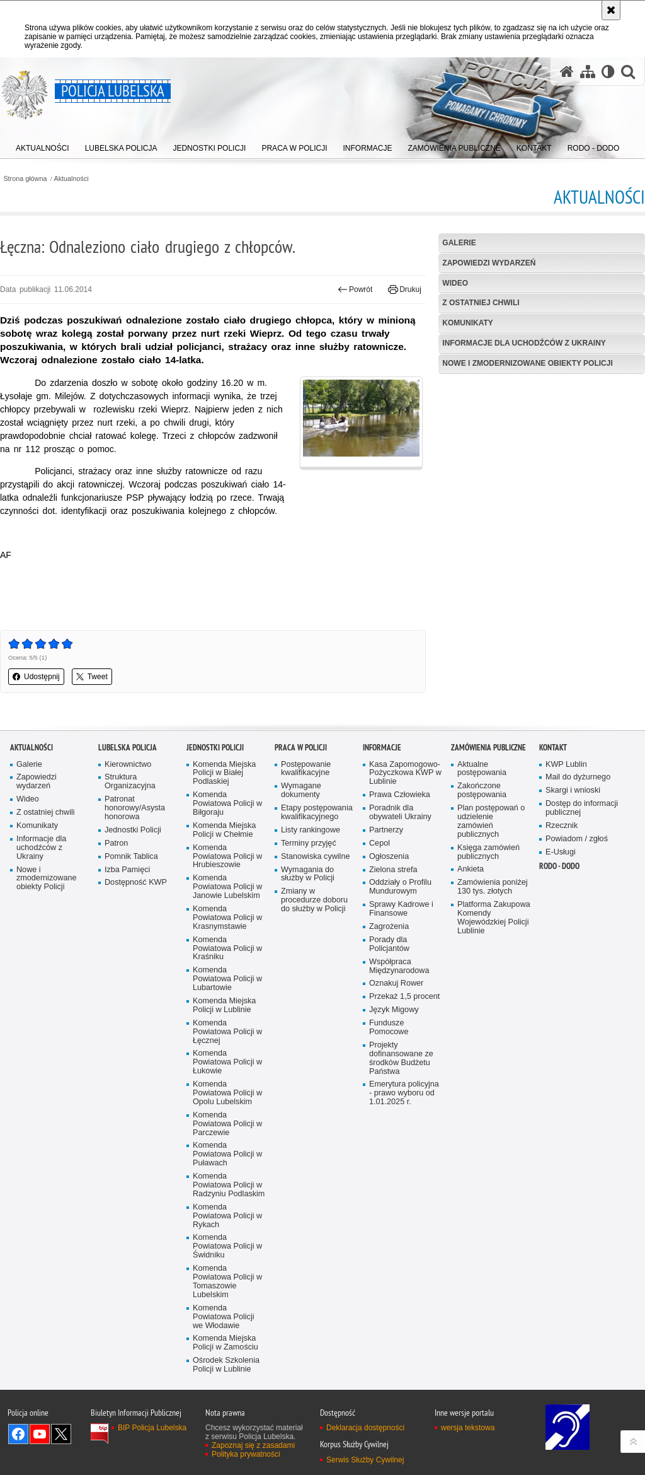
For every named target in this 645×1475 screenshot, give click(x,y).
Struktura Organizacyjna (130, 905)
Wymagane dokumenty (301, 914)
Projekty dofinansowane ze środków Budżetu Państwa (401, 1182)
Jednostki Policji (133, 954)
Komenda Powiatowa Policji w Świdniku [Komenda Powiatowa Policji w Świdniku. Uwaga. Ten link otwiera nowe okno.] (227, 1370)
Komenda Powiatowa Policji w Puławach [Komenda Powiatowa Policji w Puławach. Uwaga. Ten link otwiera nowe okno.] (227, 1278)
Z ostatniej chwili (480, 302)
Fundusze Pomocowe (388, 1151)
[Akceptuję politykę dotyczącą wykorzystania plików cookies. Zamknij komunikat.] (611, 10)
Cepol (379, 966)
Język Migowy (394, 1133)
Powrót (355, 289)
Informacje (382, 870)
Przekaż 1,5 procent (404, 1120)
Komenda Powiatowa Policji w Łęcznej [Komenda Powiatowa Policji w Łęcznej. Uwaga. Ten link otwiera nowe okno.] (227, 1155)
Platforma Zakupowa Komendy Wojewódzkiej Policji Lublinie (493, 1041)
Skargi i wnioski (572, 914)
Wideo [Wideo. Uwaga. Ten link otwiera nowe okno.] (27, 923)
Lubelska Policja (127, 870)
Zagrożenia (389, 1050)
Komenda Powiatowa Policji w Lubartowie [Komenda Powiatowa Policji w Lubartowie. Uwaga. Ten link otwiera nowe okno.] (227, 1103)
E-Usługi (560, 975)
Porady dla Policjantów (389, 1067)
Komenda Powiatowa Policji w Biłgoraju (227, 927)
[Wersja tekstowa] (608, 71)
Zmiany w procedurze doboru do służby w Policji (314, 1024)
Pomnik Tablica (131, 980)
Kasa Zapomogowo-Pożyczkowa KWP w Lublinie (405, 896)
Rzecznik (561, 949)
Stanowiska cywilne (315, 980)
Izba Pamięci (127, 993)
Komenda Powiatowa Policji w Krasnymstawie (227, 1041)
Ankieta (470, 993)
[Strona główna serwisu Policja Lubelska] (567, 71)
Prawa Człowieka (399, 918)
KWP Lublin (566, 887)
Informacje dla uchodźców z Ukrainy (524, 343)
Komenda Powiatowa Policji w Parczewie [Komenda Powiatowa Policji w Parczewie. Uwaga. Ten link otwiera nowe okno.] (227, 1247)
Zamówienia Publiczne (488, 870)
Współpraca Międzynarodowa (399, 1089)
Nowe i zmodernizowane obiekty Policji (527, 363)
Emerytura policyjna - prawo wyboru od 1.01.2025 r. (404, 1217)
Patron (116, 966)
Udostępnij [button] (36, 676)
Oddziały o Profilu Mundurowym (400, 1010)
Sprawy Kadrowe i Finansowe (401, 1032)
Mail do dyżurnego (577, 901)
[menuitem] (42, 145)
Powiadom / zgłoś (576, 963)
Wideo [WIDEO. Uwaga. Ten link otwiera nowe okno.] (455, 283)
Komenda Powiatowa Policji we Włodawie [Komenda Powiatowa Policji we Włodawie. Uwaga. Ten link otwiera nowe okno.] (223, 1440)
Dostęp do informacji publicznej (581, 931)
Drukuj (404, 289)
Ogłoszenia (389, 980)
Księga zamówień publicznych (488, 975)
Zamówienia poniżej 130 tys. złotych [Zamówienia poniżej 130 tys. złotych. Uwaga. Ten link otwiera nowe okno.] (492, 1010)
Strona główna (25, 178)
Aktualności (71, 178)
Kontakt (553, 870)
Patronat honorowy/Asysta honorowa (135, 932)
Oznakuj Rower (396, 1107)
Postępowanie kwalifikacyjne (306, 892)
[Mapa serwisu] (587, 71)
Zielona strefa (393, 993)
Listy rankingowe (310, 954)
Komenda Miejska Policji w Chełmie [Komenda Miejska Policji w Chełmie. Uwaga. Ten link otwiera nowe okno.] (224, 953)
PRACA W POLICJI (301, 870)
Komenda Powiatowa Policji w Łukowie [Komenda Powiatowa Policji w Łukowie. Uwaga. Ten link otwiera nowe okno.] (227, 1186)
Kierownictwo (128, 887)
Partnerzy (386, 954)
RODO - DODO (559, 989)
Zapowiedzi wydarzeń (488, 263)
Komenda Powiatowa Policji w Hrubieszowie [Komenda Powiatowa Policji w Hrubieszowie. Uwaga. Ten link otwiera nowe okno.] (227, 980)
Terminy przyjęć (308, 966)
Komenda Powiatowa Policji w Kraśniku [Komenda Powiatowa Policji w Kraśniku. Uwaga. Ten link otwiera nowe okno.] (227, 1072)
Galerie (459, 242)
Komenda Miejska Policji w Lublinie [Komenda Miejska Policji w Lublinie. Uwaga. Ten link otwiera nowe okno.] (224, 1129)
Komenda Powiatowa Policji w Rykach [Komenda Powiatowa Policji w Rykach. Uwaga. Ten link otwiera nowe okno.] (227, 1339)
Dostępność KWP (136, 1006)
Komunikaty (467, 322)
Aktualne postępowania (481, 892)
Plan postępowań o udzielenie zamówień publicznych (491, 945)
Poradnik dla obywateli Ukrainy (400, 936)
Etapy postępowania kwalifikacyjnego (317, 936)
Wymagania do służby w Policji (307, 997)
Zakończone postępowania (481, 914)
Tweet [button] (92, 676)
